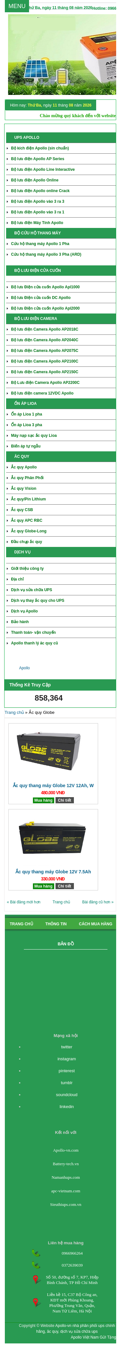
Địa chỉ (17, 579)
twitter (66, 1046)
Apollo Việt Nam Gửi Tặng (93, 1337)
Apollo (24, 668)
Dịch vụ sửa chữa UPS (31, 590)
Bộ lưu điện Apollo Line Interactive (43, 169)
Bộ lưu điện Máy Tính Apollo (37, 223)
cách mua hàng (96, 924)
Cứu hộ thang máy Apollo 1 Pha (40, 243)
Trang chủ (14, 712)
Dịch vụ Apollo (24, 611)
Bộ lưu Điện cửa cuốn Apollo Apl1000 (45, 287)
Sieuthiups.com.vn (65, 1204)
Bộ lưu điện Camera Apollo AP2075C (44, 350)
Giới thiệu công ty (27, 568)
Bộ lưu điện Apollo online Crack (40, 191)
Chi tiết (64, 800)
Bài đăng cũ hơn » (98, 902)
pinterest (67, 1070)
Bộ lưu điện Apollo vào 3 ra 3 (37, 201)
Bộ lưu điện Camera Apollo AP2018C (44, 329)
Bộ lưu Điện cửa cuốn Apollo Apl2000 (45, 308)
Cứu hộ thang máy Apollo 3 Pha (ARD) (46, 254)
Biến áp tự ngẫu (25, 446)
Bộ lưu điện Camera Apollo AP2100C (44, 361)
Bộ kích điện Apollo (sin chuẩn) (40, 148)
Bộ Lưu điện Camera (45, 382)
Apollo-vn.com (65, 1150)
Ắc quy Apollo (24, 467)
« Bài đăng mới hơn (23, 902)
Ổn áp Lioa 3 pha (26, 425)
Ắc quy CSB (22, 510)
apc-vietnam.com (65, 1190)
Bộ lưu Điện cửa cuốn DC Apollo (41, 297)
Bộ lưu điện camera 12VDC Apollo (42, 393)
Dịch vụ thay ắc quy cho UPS (37, 600)
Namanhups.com (66, 1177)
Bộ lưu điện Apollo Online (34, 180)
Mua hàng (44, 800)
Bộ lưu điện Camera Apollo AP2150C (44, 372)
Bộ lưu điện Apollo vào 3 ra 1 (37, 212)
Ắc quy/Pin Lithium (28, 499)
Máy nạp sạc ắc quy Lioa (34, 435)
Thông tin (56, 924)
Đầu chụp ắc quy (26, 541)
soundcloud (66, 1094)
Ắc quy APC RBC (26, 520)
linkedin (67, 1106)
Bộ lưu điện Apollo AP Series (37, 159)
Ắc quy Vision (23, 488)
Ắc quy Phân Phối (27, 478)
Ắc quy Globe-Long (28, 531)
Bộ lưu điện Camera (44, 340)
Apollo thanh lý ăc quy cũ (34, 643)
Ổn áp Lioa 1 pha (26, 414)
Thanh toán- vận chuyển (33, 632)
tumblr (67, 1082)
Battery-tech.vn (66, 1163)
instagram (66, 1058)
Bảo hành (20, 622)
